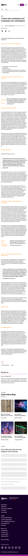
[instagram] (19, 547)
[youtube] (16, 547)
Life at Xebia (4, 534)
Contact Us (4, 532)
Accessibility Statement (8, 521)
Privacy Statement (6, 517)
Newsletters (4, 536)
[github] (5, 547)
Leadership (4, 530)
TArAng (5, 322)
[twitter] (9, 547)
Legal (2, 516)
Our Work (3, 510)
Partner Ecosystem (6, 508)
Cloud (12, 365)
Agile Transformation (5, 365)
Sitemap (3, 525)
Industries (4, 505)
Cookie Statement (6, 519)
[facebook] (12, 547)
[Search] (18, 5)
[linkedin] (2, 547)
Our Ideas (4, 512)
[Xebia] (3, 5)
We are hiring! (5, 539)
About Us (3, 528)
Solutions (3, 506)
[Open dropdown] (25, 5)
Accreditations (5, 523)
